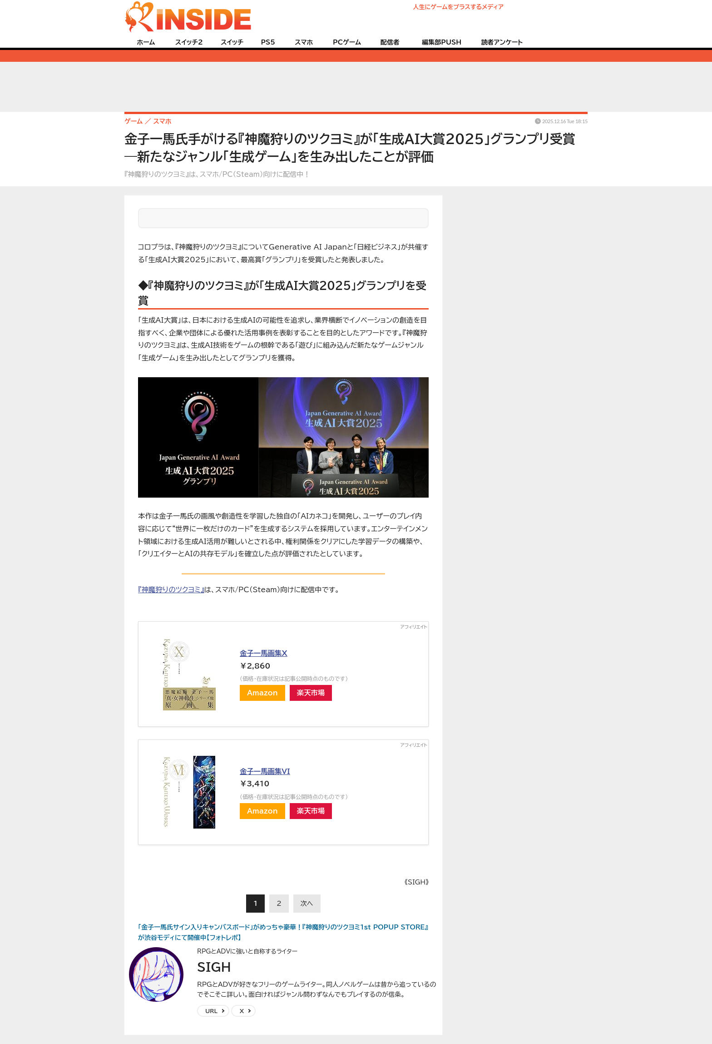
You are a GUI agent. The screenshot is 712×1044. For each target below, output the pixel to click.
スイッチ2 (189, 42)
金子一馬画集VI (265, 771)
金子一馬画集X (263, 653)
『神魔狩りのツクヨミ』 (171, 589)
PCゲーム (347, 42)
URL (211, 1011)
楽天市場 (311, 692)
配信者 (390, 42)
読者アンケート (502, 42)
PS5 (268, 42)
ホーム (146, 42)
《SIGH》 (417, 882)
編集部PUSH (441, 42)
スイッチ (232, 42)
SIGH (214, 967)
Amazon (262, 692)
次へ (307, 903)
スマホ (304, 42)
